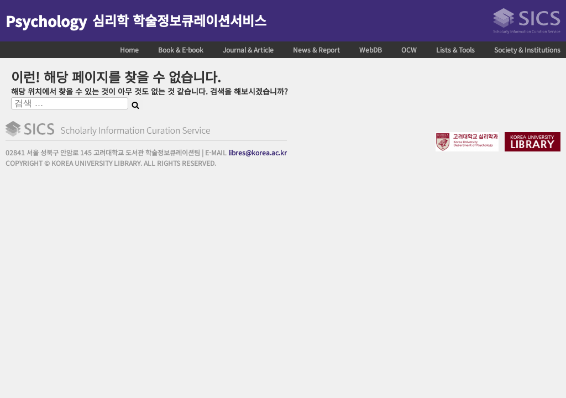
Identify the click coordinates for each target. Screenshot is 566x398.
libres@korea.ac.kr (257, 152)
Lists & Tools (455, 49)
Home (129, 49)
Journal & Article (248, 49)
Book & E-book (180, 49)
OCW (409, 49)
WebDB (370, 49)
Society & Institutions (527, 49)
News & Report (316, 49)
